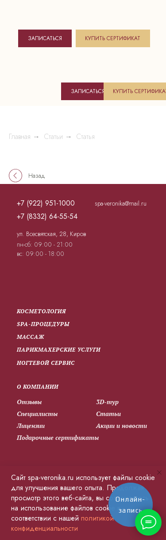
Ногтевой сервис (46, 363)
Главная (20, 136)
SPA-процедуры (43, 324)
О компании (37, 386)
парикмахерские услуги (58, 349)
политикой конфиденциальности (62, 523)
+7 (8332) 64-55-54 (47, 216)
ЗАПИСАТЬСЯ (45, 38)
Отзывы (29, 402)
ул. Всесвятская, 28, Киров (51, 233)
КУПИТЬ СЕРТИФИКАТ (112, 38)
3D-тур (107, 402)
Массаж (30, 337)
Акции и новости (121, 425)
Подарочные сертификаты (58, 437)
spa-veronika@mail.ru (121, 203)
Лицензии (31, 425)
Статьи (53, 136)
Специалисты (37, 413)
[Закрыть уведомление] (159, 472)
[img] (56, 13)
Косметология (41, 311)
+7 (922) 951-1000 (46, 203)
